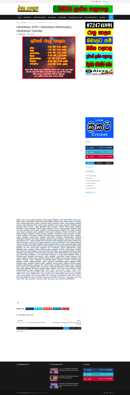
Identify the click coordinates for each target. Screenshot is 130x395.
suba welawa (62, 17)
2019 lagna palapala (92, 175)
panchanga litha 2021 (75, 17)
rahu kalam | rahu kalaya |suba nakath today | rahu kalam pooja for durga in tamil (69, 385)
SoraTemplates (25, 393)
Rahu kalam (90, 178)
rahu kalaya (27, 17)
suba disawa (52, 17)
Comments (109, 163)
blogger (66, 328)
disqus (78, 328)
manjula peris (90, 185)
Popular (99, 163)
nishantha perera (91, 188)
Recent (90, 163)
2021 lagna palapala (91, 17)
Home (19, 17)
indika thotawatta (91, 183)
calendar (102, 17)
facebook (72, 328)
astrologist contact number (93, 180)
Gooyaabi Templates (42, 393)
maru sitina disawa (39, 17)
